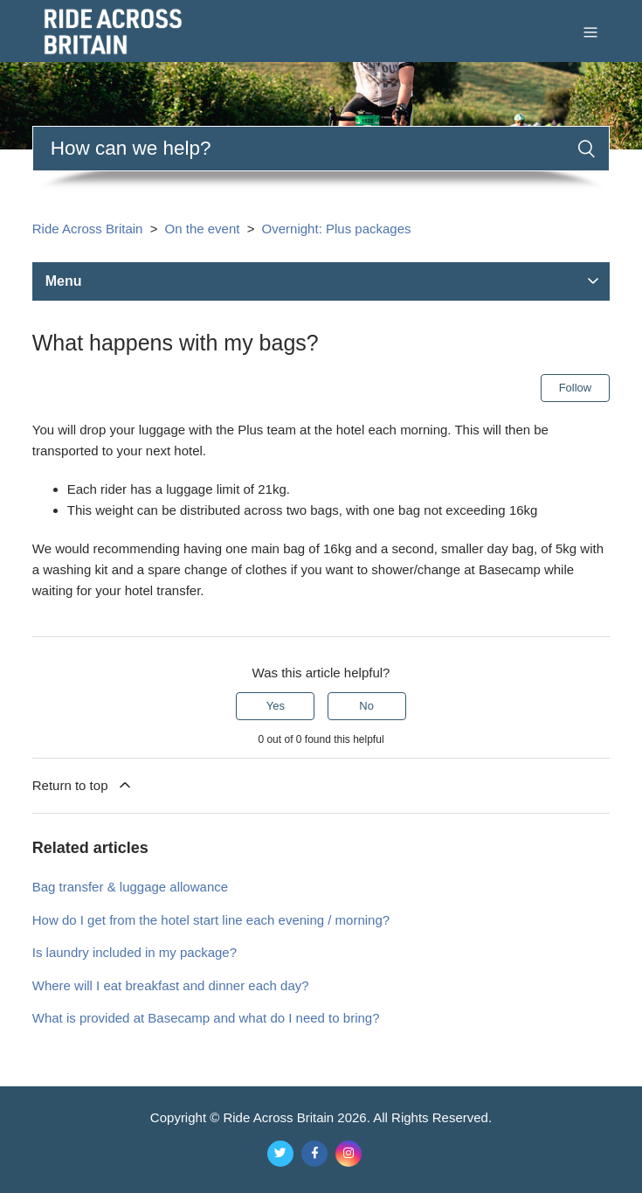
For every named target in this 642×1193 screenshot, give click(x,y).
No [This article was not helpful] (366, 705)
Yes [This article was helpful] (275, 705)
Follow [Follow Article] (575, 387)
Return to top (83, 785)
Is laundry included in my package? (134, 952)
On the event (202, 228)
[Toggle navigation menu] (590, 31)
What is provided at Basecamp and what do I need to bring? (206, 1017)
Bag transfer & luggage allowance (130, 886)
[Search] (321, 148)
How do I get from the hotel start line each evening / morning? (211, 919)
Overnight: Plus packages (336, 228)
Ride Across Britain (87, 228)
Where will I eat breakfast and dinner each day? (170, 985)
